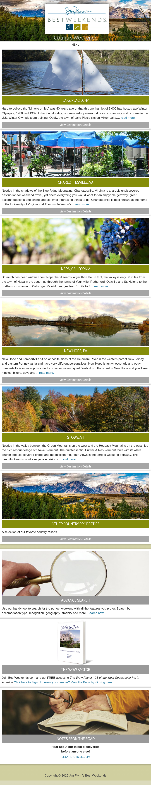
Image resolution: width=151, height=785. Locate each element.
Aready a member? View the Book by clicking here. (78, 682)
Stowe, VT (75, 437)
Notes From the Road (76, 738)
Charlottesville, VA (75, 182)
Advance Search (75, 600)
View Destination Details (75, 125)
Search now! (96, 613)
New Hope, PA (75, 350)
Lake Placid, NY (75, 100)
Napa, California (75, 269)
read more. (128, 117)
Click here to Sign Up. (28, 682)
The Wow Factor (75, 669)
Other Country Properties (75, 524)
